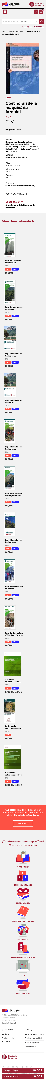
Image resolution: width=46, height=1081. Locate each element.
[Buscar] (41, 21)
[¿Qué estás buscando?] (10, 21)
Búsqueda (33, 27)
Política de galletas (32, 1042)
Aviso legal (29, 1029)
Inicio (4, 31)
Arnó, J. (36, 144)
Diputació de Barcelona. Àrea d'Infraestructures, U (19, 143)
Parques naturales (14, 129)
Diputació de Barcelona (16, 157)
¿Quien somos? (8, 1029)
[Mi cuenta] (36, 12)
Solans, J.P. (26, 149)
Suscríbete (23, 823)
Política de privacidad (33, 1038)
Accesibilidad (30, 1047)
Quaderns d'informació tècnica (20, 186)
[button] (41, 12)
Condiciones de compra (34, 1034)
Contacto (5, 1034)
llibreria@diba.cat (9, 1023)
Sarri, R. (9, 151)
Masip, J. (17, 147)
